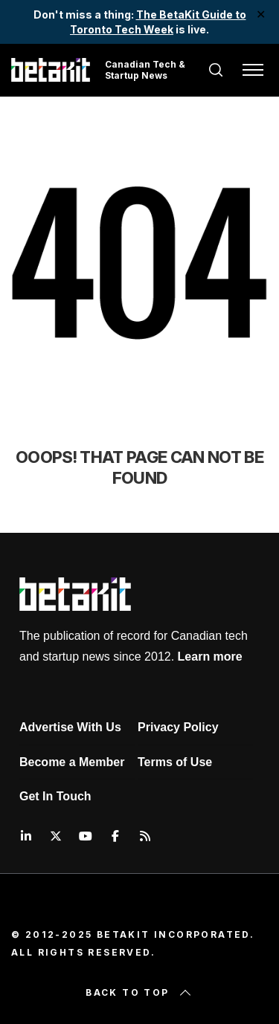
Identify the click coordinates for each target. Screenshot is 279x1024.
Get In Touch (55, 796)
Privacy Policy (178, 727)
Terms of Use (175, 762)
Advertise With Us (70, 727)
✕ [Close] (261, 15)
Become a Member (71, 762)
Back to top (139, 993)
